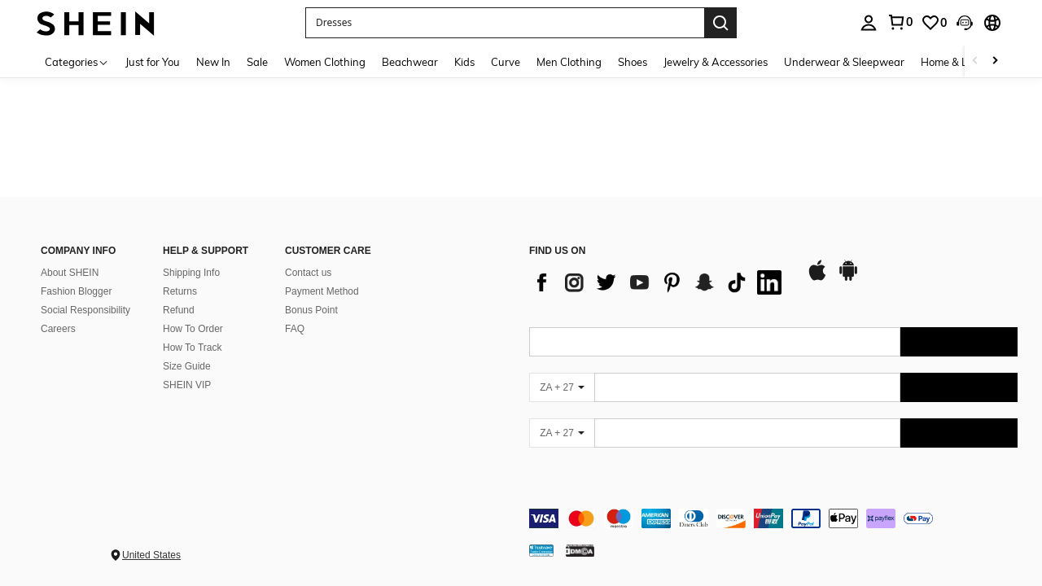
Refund (179, 310)
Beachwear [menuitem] (410, 61)
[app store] (817, 278)
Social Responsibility (85, 310)
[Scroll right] (994, 61)
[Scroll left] (975, 61)
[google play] (848, 278)
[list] (659, 282)
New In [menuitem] (213, 61)
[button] (504, 22)
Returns (180, 291)
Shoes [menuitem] (632, 61)
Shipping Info (191, 272)
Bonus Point (311, 310)
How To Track (192, 347)
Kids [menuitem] (464, 61)
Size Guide (187, 366)
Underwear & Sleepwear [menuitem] (844, 61)
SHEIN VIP (187, 385)
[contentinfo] (773, 518)
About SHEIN (70, 272)
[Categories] (77, 61)
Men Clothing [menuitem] (569, 61)
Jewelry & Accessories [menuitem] (715, 61)
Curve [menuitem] (505, 61)
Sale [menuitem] (257, 61)
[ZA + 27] (561, 387)
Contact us (308, 272)
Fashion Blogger (76, 291)
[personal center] (868, 23)
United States (151, 555)
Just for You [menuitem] (152, 61)
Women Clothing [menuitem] (325, 61)
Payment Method (322, 291)
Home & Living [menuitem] (956, 61)
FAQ (294, 329)
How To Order (193, 329)
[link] (900, 22)
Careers (58, 329)
